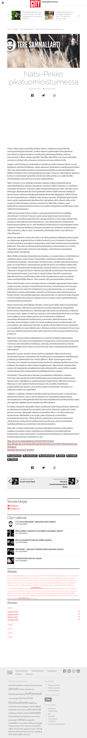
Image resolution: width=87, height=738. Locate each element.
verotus (69, 595)
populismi (44, 588)
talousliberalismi (55, 591)
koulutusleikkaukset (71, 580)
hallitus (21, 578)
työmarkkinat (71, 593)
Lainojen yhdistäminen (56, 724)
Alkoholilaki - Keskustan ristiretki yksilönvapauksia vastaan (39, 549)
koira (19, 706)
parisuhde (35, 712)
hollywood (33, 693)
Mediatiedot (37, 671)
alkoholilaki (21, 575)
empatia (28, 689)
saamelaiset (10, 591)
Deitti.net (51, 708)
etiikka (67, 575)
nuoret (41, 585)
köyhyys (27, 582)
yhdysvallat (17, 734)
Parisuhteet (14, 716)
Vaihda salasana (54, 688)
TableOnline (18, 729)
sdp (17, 591)
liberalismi (50, 582)
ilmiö (31, 702)
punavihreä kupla (47, 456)
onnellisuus (12, 713)
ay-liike (39, 575)
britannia (26, 685)
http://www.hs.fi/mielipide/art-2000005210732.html (30, 441)
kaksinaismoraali (60, 578)
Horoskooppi (13, 698)
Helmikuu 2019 (12, 617)
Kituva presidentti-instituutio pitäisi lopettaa (33, 540)
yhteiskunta (23, 598)
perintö (72, 585)
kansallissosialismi (70, 578)
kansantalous (10, 580)
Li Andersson (43, 582)
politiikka (36, 587)
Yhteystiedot (21, 671)
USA (10, 734)
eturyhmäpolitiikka (74, 575)
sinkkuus (31, 723)
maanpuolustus (11, 585)
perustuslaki (27, 588)
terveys (32, 729)
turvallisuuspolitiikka (26, 593)
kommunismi (56, 580)
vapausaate (38, 595)
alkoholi (15, 575)
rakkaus (21, 719)
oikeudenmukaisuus (48, 585)
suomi (33, 726)
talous (43, 591)
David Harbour (36, 685)
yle (30, 598)
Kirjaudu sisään (54, 685)
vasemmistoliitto (53, 595)
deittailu (13, 688)
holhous (26, 578)
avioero (19, 685)
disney (22, 689)
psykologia (12, 720)
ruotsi (20, 723)
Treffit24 (51, 721)
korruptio (63, 580)
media (17, 585)
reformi (62, 588)
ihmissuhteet (18, 702)
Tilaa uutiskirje (52, 694)
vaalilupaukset (26, 595)
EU (8, 578)
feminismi (16, 578)
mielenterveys (14, 709)
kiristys (26, 580)
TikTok (39, 728)
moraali (34, 585)
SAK (15, 591)
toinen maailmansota (17, 731)
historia (21, 694)
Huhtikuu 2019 (12, 612)
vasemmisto (44, 595)
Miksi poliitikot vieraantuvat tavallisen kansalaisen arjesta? (39, 531)
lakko (31, 582)
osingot (68, 585)
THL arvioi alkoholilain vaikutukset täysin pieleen (35, 522)
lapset (38, 706)
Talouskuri (48, 591)
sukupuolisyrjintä (29, 591)
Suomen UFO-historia (22, 726)
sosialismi (21, 591)
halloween (13, 694)
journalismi (43, 578)
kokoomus (42, 580)
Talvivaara (62, 591)
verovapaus (75, 595)
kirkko (30, 580)
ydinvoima (14, 598)
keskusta (21, 580)
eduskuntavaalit (50, 575)
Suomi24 (51, 716)
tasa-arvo (68, 591)
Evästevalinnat (53, 690)
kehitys (16, 580)
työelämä (38, 731)
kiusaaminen (35, 580)
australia (12, 685)
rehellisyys (67, 588)
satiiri (25, 723)
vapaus (32, 595)
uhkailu (15, 595)
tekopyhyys (74, 591)
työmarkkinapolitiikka (50, 593)
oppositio (63, 585)
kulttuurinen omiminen (19, 582)
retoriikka (71, 456)
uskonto (20, 595)
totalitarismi (10, 593)
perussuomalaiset (19, 588)
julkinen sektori (51, 578)
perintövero (10, 588)
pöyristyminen (51, 588)
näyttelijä (36, 709)
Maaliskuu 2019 (12, 615)
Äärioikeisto (34, 598)
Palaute (29, 674)
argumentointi (14, 456)
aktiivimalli (10, 575)
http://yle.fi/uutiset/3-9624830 (20, 450)
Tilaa (48, 699)
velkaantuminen (62, 595)
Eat (49, 713)
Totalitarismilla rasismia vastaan (28, 558)
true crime (30, 731)
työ (33, 593)
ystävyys (26, 734)
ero (33, 689)
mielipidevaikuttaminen (25, 585)
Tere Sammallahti (43, 51)
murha (23, 710)
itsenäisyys (37, 578)
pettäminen (25, 716)
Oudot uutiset (23, 713)
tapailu (26, 729)
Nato (38, 585)
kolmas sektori (49, 580)
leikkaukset (36, 582)
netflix (28, 709)
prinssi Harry (35, 716)
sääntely (36, 591)
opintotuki (57, 585)
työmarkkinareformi (61, 593)
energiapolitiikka (60, 575)
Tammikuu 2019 (12, 620)
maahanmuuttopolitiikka (69, 582)
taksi (40, 591)
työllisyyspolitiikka (39, 593)
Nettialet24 (52, 719)
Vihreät (9, 598)
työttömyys (10, 595)
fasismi (11, 578)
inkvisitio (31, 578)
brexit (43, 575)
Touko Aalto (17, 593)
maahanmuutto (30, 456)
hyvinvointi (26, 698)
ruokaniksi (13, 723)
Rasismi (60, 456)
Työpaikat (52, 671)
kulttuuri (9, 582)
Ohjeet (18, 674)
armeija (27, 575)
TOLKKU (12, 459)
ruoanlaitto (30, 720)
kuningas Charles (28, 706)
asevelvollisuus (33, 575)
